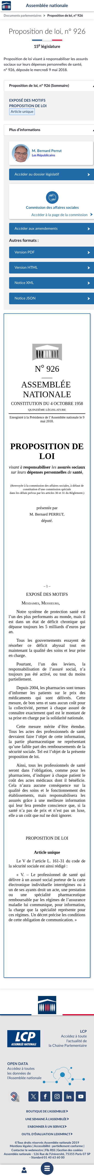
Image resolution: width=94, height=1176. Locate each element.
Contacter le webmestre (27, 1150)
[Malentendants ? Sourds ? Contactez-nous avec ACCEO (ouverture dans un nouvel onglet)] (13, 1096)
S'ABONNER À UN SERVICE (46, 1126)
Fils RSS (50, 1150)
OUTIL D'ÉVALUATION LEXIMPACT (46, 1134)
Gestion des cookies (70, 1150)
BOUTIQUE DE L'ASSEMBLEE (46, 1111)
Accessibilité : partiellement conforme (58, 1146)
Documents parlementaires (22, 15)
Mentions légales (21, 1146)
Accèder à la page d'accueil (6, 5)
